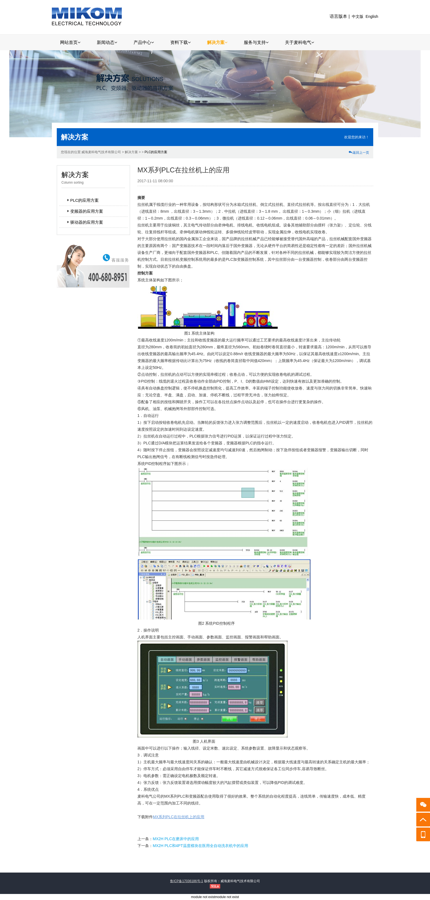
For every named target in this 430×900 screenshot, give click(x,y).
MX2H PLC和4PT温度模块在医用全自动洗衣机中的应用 (200, 845)
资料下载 (180, 42)
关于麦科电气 (299, 42)
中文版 (357, 16)
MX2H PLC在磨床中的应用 (176, 839)
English (372, 16)
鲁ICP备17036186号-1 (186, 881)
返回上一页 (358, 153)
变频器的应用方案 (84, 211)
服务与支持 (256, 42)
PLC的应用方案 (156, 152)
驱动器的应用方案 (84, 222)
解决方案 (217, 42)
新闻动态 (107, 42)
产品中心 (144, 42)
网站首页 (70, 42)
